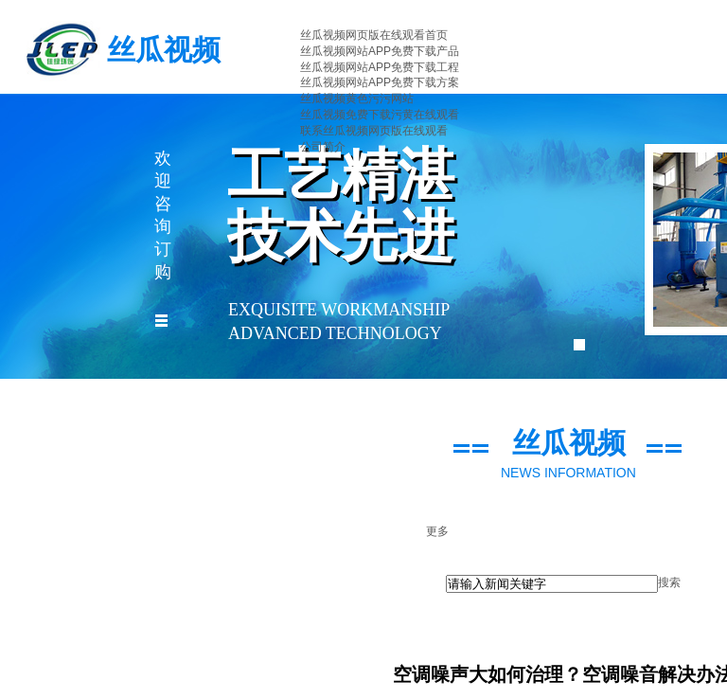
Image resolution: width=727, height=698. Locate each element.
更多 (437, 531)
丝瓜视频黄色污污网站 (357, 98)
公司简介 (323, 146)
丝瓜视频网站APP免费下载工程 (379, 67)
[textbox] (552, 584)
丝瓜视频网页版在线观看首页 (374, 35)
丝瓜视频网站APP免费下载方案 (379, 82)
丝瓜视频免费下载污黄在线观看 (379, 114)
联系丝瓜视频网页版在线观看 (374, 130)
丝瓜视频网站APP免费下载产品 (379, 51)
